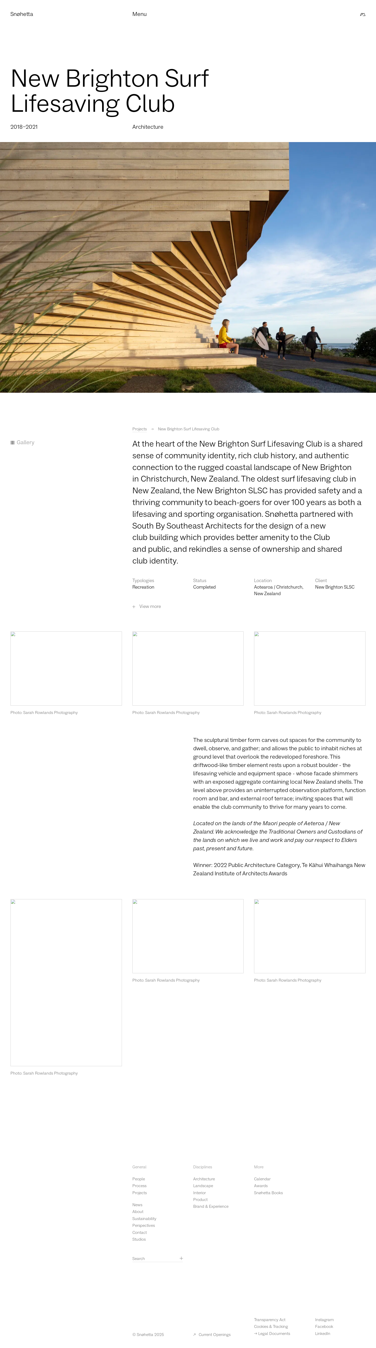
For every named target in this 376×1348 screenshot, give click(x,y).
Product (200, 1200)
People (138, 1179)
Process (139, 1186)
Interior (199, 1193)
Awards (261, 1186)
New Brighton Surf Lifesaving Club (188, 429)
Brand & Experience (210, 1206)
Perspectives (143, 1225)
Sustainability (144, 1219)
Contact (139, 1232)
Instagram (324, 1320)
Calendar (262, 1179)
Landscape (203, 1186)
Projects (139, 429)
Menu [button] (139, 14)
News (137, 1205)
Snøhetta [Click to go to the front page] (21, 14)
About (137, 1212)
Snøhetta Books (268, 1193)
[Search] (181, 1258)
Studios (139, 1239)
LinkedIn (322, 1334)
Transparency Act (269, 1320)
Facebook (324, 1326)
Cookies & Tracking (271, 1326)
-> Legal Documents (272, 1334)
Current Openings (212, 1335)
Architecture (204, 1179)
